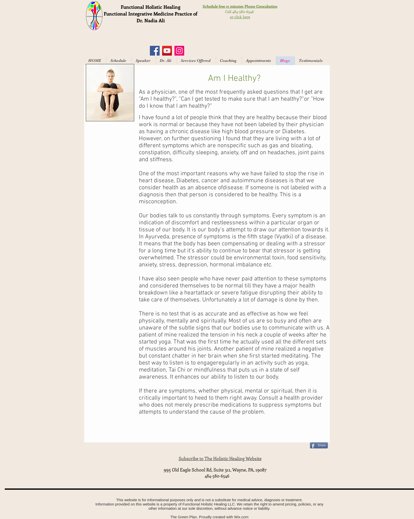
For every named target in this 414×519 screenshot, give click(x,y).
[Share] (319, 445)
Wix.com (241, 517)
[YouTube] (167, 51)
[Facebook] (155, 51)
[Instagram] (179, 51)
